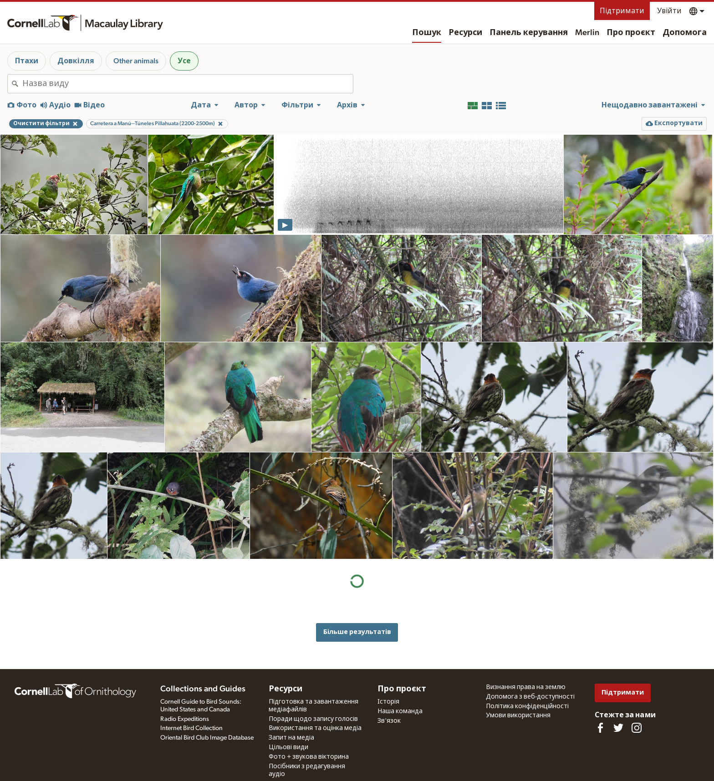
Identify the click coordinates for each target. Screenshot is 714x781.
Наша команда (400, 711)
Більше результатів (357, 632)
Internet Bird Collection (191, 728)
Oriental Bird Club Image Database (207, 738)
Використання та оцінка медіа (315, 728)
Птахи (26, 61)
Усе (184, 61)
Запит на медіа (291, 738)
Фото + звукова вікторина (309, 757)
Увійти (669, 11)
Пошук (426, 33)
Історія (388, 702)
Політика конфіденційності (527, 706)
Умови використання (518, 715)
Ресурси (465, 33)
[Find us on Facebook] (600, 727)
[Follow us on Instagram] (636, 727)
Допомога (685, 33)
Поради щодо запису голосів (313, 719)
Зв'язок (389, 721)
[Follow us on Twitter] (618, 727)
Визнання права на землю (526, 687)
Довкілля (75, 61)
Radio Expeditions (184, 719)
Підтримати (622, 11)
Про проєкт (631, 33)
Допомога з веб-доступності (530, 697)
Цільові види (288, 747)
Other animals (135, 61)
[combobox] (187, 84)
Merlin (587, 33)
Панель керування (529, 33)
